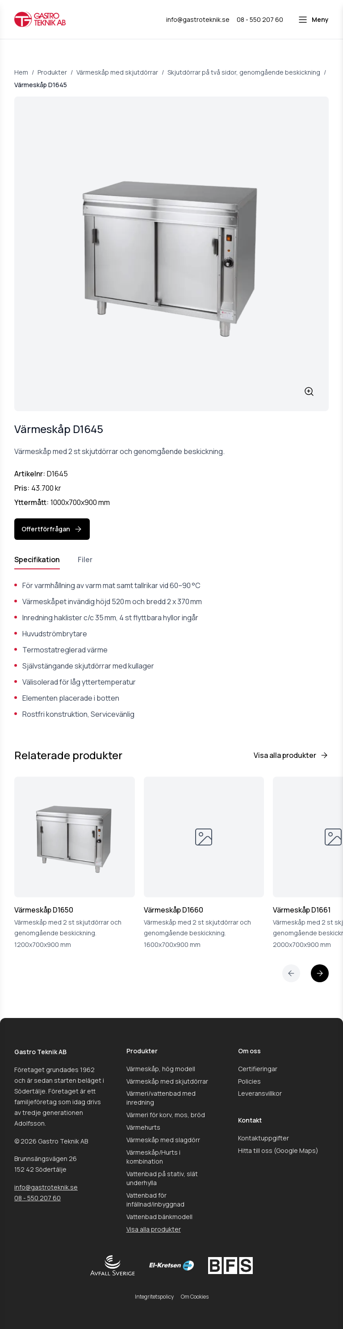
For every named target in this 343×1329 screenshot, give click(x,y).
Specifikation (37, 559)
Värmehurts (143, 1127)
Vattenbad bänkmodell (159, 1216)
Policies (249, 1081)
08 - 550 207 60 (37, 1198)
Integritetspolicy (154, 1296)
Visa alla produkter (291, 755)
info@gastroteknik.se (46, 1187)
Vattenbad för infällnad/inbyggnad (155, 1199)
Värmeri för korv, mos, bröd (165, 1114)
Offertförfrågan (52, 529)
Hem (21, 72)
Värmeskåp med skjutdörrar (117, 72)
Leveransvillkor (260, 1093)
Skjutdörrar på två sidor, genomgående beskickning (243, 72)
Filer (85, 559)
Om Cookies (195, 1296)
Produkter (52, 72)
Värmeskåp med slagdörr (163, 1140)
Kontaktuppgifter (263, 1138)
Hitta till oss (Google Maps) (278, 1150)
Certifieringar (257, 1068)
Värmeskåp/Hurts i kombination (153, 1156)
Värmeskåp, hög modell (160, 1068)
